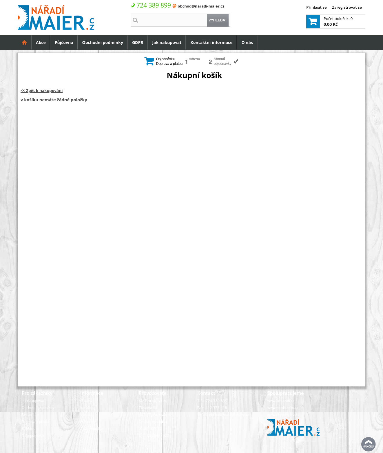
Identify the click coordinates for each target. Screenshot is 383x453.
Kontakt (86, 407)
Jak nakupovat (166, 42)
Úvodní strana (24, 42)
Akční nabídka (91, 428)
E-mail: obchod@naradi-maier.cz (223, 414)
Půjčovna (64, 42)
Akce (41, 42)
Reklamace (30, 414)
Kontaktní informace (211, 42)
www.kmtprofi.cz (280, 400)
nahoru (368, 444)
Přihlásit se (316, 7)
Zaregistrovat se (347, 7)
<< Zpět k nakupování (42, 90)
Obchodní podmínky (102, 42)
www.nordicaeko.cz (282, 407)
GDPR (137, 42)
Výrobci (86, 414)
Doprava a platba (35, 421)
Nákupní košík (33, 435)
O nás (247, 42)
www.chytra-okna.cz (283, 414)
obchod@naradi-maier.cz (201, 6)
